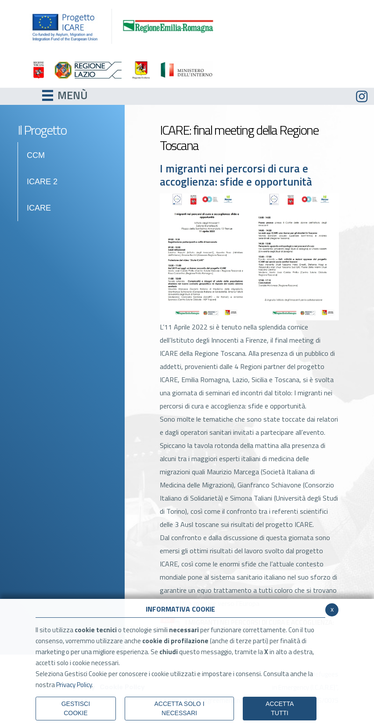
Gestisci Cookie (75, 708)
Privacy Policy (74, 685)
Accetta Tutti (280, 708)
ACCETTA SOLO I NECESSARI (179, 708)
